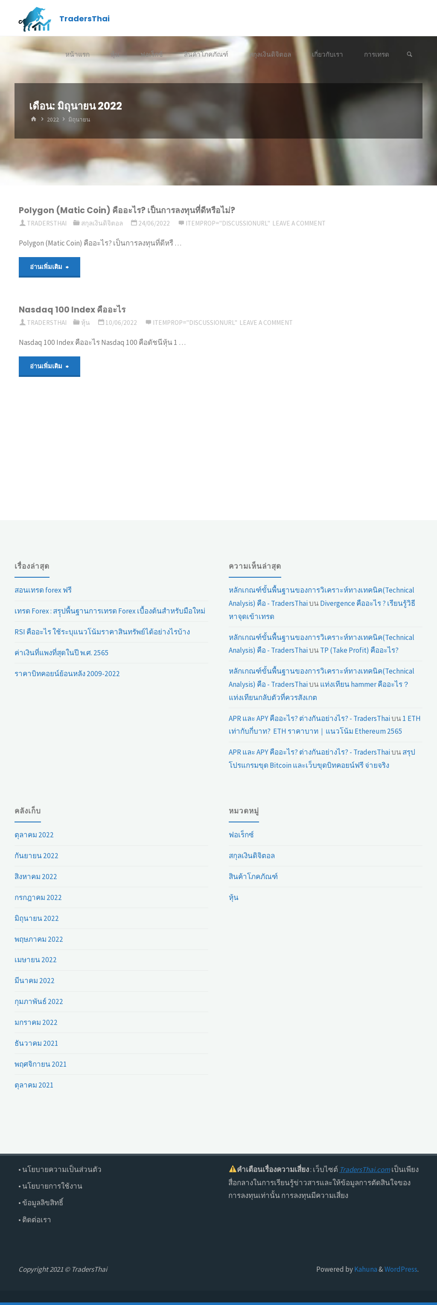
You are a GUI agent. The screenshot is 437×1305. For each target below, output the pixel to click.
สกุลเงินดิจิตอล (102, 223)
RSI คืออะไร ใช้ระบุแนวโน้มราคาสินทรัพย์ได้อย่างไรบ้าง (102, 632)
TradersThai (84, 18)
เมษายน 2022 (36, 959)
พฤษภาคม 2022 (39, 939)
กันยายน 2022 (36, 855)
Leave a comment (299, 223)
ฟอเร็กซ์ (241, 834)
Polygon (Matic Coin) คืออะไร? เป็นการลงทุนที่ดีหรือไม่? (128, 210)
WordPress (401, 1269)
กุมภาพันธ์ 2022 (39, 1001)
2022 (53, 119)
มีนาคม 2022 (35, 980)
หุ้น (85, 322)
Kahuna (365, 1269)
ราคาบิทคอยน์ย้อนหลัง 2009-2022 (67, 673)
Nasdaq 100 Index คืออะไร (72, 309)
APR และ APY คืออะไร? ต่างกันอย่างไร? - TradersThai (309, 718)
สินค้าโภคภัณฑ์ (253, 876)
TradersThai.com (364, 1169)
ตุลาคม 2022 (34, 834)
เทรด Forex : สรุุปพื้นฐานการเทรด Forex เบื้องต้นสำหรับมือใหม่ (110, 611)
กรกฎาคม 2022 (38, 897)
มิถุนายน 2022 (37, 918)
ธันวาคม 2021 (36, 1043)
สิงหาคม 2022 (36, 876)
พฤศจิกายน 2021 (41, 1064)
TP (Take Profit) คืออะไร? (359, 650)
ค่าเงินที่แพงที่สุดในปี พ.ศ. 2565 (62, 652)
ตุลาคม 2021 (34, 1085)
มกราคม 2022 (36, 1022)
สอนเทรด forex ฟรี (43, 590)
